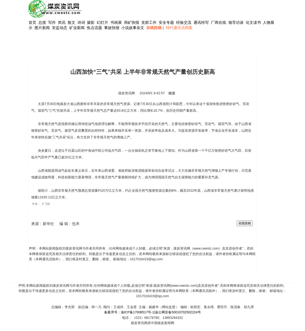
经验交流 (183, 22)
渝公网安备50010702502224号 (178, 312)
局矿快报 (131, 22)
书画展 (116, 22)
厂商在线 (218, 22)
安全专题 (166, 22)
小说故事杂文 (132, 28)
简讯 (62, 22)
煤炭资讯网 (126, 93)
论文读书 (253, 22)
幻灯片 (102, 22)
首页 (32, 22)
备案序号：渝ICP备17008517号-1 (129, 312)
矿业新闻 (77, 28)
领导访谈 (236, 22)
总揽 (42, 22)
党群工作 (149, 22)
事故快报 (111, 28)
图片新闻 (42, 28)
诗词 (81, 22)
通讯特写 (201, 22)
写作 (52, 22)
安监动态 (59, 28)
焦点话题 (94, 28)
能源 (171, 93)
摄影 (91, 22)
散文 (72, 22)
